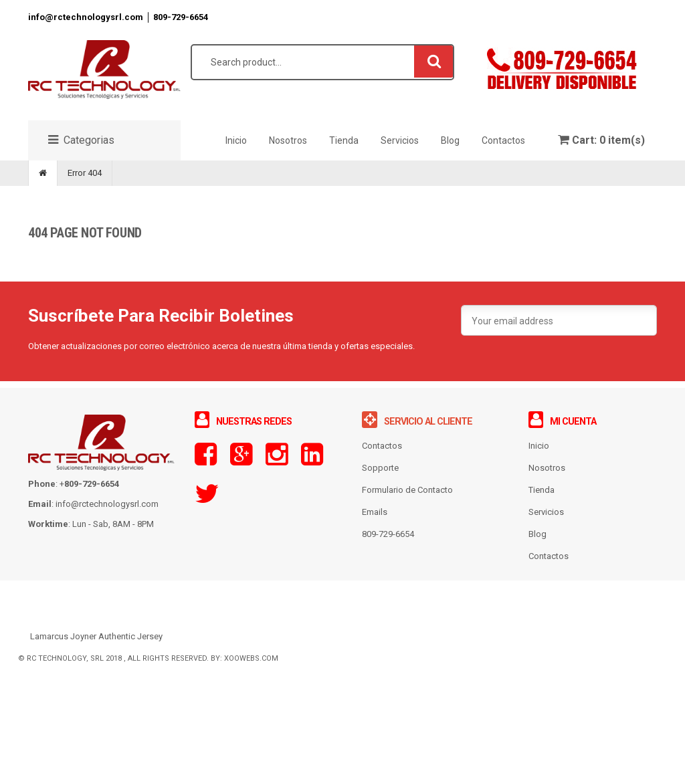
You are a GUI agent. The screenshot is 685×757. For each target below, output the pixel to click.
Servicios (546, 526)
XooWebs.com (251, 672)
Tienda (541, 504)
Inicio (538, 460)
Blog (537, 548)
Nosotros (546, 482)
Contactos (548, 570)
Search (434, 75)
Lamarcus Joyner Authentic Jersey (96, 650)
